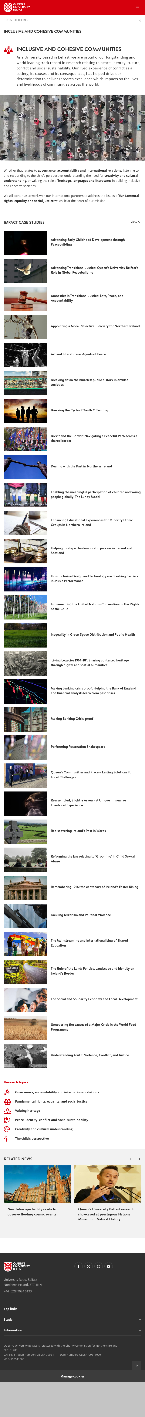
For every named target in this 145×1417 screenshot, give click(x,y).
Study (8, 1354)
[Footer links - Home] (17, 1301)
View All (135, 222)
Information (13, 1365)
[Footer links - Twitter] (88, 1301)
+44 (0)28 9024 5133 (18, 1326)
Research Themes (16, 20)
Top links (10, 1343)
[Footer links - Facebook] (78, 1301)
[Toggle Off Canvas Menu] (137, 7)
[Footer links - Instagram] (98, 1301)
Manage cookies (72, 1411)
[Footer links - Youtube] (108, 1301)
